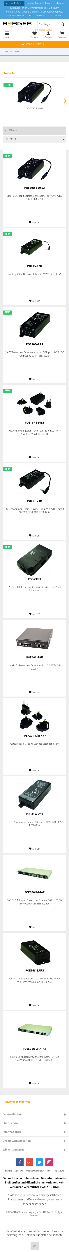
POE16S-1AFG (34, 970)
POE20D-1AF (34, 344)
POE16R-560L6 (34, 422)
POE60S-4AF (34, 657)
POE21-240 (34, 501)
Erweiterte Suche (43, 30)
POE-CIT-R (34, 579)
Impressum (59, 1171)
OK (34, 1246)
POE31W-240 (34, 814)
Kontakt (8, 1171)
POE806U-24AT (34, 892)
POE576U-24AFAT (34, 1049)
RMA (49, 1171)
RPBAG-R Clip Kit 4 (35, 735)
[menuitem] (62, 34)
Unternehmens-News (34, 1171)
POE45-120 (34, 266)
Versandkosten (38, 1199)
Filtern (11, 130)
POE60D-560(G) (34, 108)
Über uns (19, 1171)
